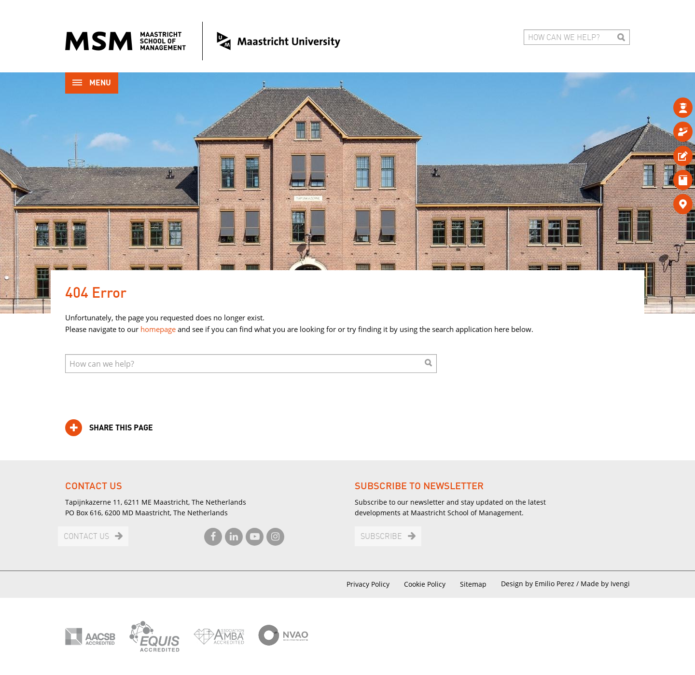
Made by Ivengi (605, 583)
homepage (158, 329)
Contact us (86, 537)
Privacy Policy (368, 584)
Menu (91, 84)
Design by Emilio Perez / (541, 583)
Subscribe (381, 537)
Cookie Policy (424, 584)
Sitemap (473, 584)
